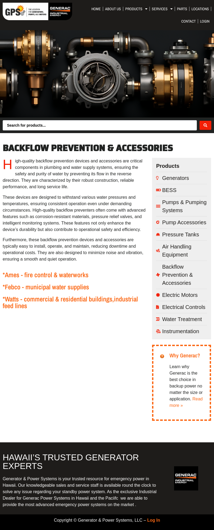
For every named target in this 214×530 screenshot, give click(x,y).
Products (136, 8)
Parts (182, 8)
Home (96, 8)
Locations (200, 8)
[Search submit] (205, 125)
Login (204, 21)
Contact (188, 21)
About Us (113, 8)
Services (162, 8)
